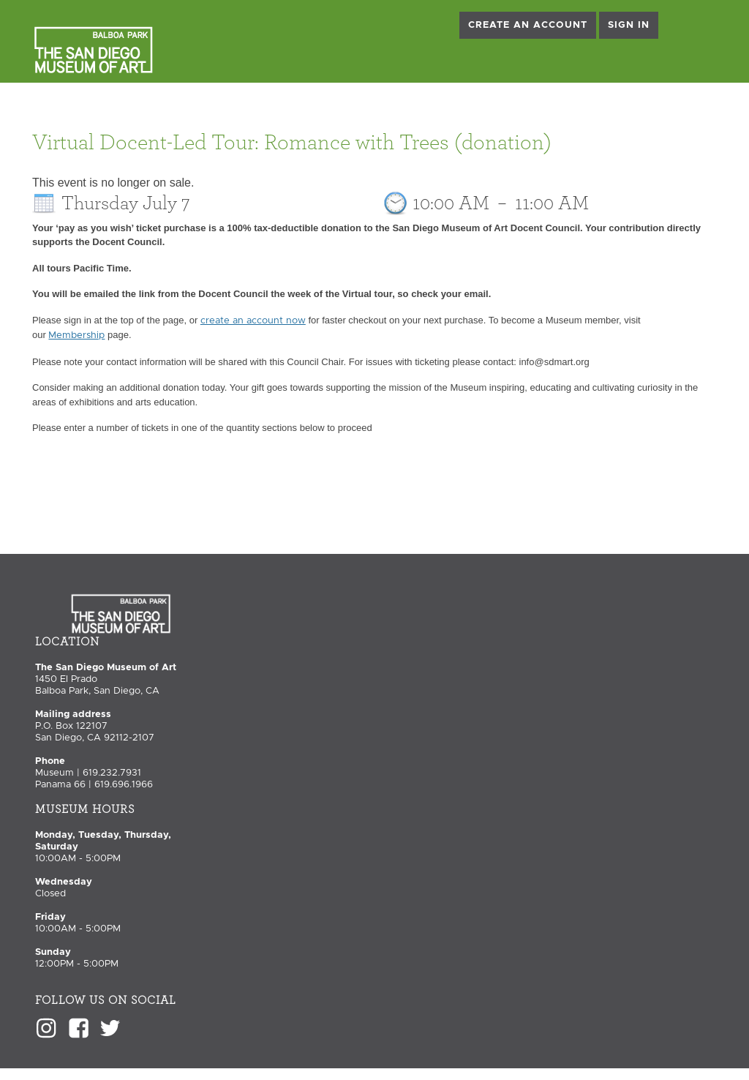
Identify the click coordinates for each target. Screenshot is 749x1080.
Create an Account (527, 25)
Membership (76, 335)
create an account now (253, 321)
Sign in (629, 25)
